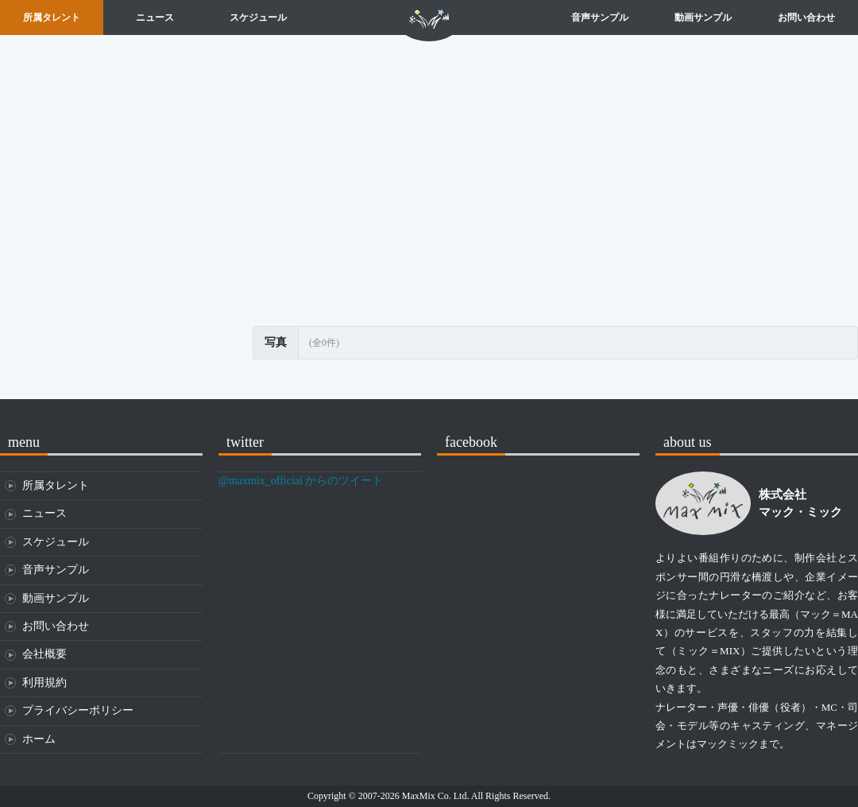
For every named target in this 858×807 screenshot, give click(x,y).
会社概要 (44, 654)
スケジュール (258, 17)
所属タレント (51, 17)
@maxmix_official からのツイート (300, 481)
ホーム (429, 17)
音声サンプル (599, 17)
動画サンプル (703, 17)
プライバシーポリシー (77, 710)
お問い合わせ (806, 17)
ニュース (155, 17)
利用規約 (44, 683)
